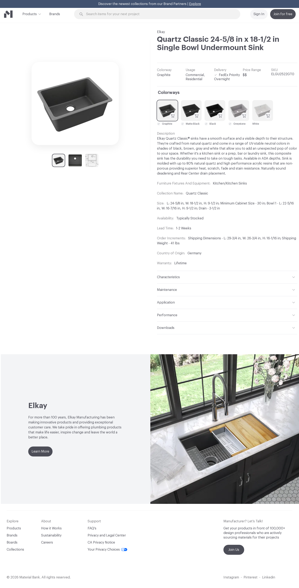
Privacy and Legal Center (107, 535)
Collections (15, 549)
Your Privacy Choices (107, 549)
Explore (195, 4)
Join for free (282, 14)
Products (29, 14)
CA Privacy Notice (101, 542)
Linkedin (268, 577)
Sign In (259, 14)
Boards (12, 542)
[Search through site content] (159, 14)
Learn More (40, 451)
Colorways (169, 93)
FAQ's (92, 528)
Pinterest (250, 577)
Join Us (233, 549)
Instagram (231, 577)
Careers (47, 542)
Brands (54, 14)
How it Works (51, 528)
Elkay (161, 32)
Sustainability (51, 535)
